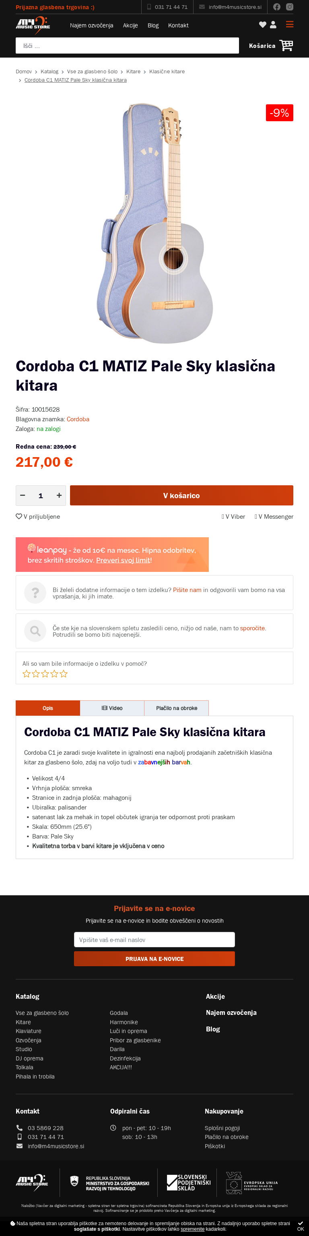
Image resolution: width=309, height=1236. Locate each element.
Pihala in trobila (35, 1076)
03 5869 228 (46, 1127)
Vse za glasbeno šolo (92, 71)
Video (112, 708)
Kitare (133, 71)
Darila (117, 1049)
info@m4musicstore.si (230, 7)
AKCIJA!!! (121, 1067)
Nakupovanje (224, 1111)
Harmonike (124, 1022)
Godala (119, 1012)
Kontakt (178, 25)
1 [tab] (142, 350)
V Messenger (274, 516)
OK (300, 1226)
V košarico (181, 495)
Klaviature (28, 1030)
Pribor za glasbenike (135, 1040)
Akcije (130, 25)
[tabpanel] (154, 223)
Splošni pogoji (222, 1127)
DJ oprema (29, 1058)
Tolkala (24, 1067)
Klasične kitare (167, 71)
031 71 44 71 (167, 7)
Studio (24, 1049)
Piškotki (215, 1146)
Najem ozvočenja (91, 25)
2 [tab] (154, 350)
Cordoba (78, 418)
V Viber (233, 516)
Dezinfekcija (125, 1058)
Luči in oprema (128, 1030)
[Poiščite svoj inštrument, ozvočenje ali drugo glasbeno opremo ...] (127, 45)
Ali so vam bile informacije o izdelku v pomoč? (85, 663)
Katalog (49, 71)
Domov (24, 71)
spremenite (192, 1229)
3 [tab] (167, 350)
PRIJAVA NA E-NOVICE (155, 958)
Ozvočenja (28, 1040)
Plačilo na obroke (176, 708)
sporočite (252, 627)
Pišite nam (187, 589)
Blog (153, 25)
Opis (48, 708)
